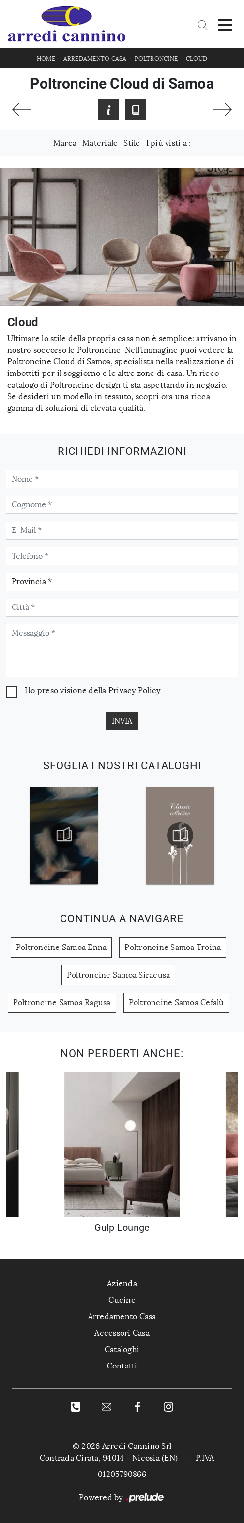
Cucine (122, 1300)
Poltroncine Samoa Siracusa (118, 974)
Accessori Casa (122, 1332)
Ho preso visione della (92, 690)
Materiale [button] (100, 143)
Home (46, 58)
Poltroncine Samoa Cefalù (176, 1002)
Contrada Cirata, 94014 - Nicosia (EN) (109, 1457)
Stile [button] (131, 143)
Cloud (196, 58)
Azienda (122, 1283)
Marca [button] (64, 143)
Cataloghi (122, 1349)
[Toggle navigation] (225, 24)
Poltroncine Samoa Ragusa (62, 1002)
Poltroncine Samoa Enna (61, 947)
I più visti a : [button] (168, 143)
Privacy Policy (134, 690)
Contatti (122, 1365)
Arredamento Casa (95, 58)
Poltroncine (156, 58)
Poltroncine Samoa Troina (172, 947)
